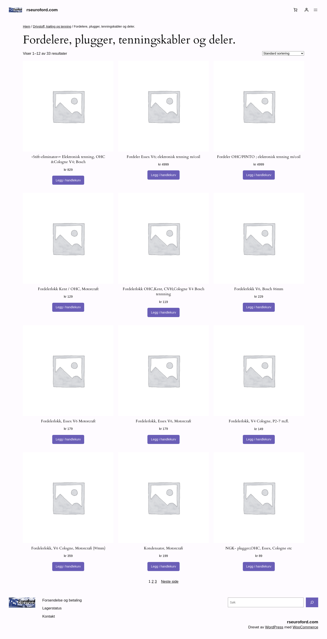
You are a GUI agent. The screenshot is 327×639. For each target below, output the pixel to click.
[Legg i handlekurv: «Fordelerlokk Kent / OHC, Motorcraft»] (68, 307)
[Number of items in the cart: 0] (295, 10)
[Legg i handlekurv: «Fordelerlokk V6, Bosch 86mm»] (259, 307)
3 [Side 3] (156, 581)
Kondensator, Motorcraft (163, 548)
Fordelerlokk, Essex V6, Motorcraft (163, 421)
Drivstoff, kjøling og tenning (52, 26)
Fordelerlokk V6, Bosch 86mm (258, 288)
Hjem (26, 26)
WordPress (274, 627)
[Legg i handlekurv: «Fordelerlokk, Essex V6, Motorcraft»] (163, 439)
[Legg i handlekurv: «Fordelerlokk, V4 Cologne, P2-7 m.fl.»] (259, 439)
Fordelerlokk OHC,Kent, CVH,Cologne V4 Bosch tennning (163, 291)
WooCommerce (305, 627)
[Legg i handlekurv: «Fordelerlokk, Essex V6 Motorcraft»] (68, 439)
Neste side (169, 581)
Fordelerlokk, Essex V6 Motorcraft (68, 421)
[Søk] (312, 602)
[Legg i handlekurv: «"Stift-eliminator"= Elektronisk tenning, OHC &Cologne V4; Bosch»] (68, 180)
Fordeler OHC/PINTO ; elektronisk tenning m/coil (258, 156)
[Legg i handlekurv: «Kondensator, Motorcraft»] (163, 566)
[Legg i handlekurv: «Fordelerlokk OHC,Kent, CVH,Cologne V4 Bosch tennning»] (163, 312)
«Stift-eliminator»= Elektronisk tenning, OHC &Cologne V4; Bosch (68, 159)
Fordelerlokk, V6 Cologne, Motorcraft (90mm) (68, 548)
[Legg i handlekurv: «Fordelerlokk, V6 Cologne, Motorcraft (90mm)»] (68, 566)
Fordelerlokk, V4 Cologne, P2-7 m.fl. (259, 421)
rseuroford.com (42, 10)
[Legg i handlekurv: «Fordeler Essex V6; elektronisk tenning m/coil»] (163, 175)
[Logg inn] (306, 10)
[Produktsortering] (283, 53)
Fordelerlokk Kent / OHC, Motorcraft (68, 288)
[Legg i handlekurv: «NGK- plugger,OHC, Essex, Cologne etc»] (259, 566)
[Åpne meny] (315, 10)
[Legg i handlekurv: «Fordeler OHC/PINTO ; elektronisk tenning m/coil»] (259, 175)
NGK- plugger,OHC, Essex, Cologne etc (258, 548)
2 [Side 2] (153, 581)
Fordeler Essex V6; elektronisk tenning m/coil (163, 156)
